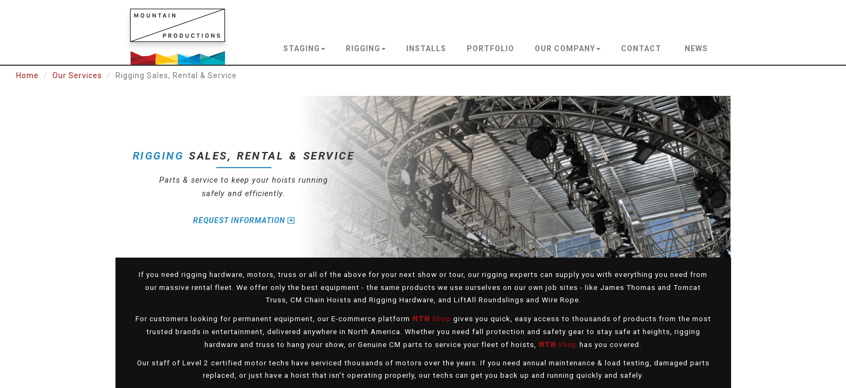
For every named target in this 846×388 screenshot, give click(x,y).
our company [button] (568, 48)
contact (641, 48)
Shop (431, 318)
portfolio (490, 48)
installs (426, 48)
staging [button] (304, 48)
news (696, 48)
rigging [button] (366, 48)
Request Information (244, 220)
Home (27, 75)
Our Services (77, 75)
